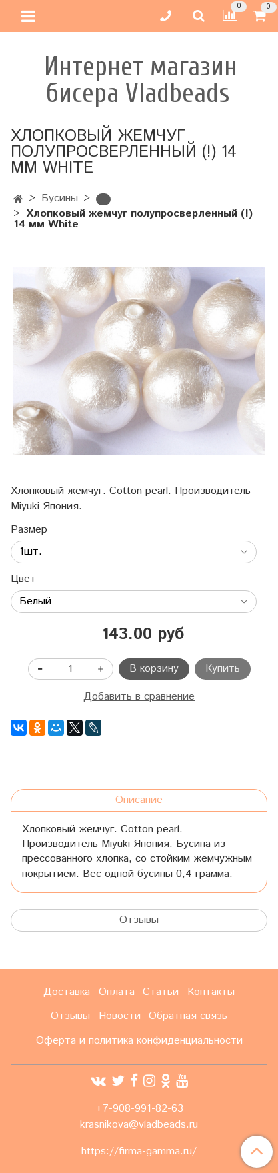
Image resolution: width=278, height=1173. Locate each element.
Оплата (117, 992)
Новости (120, 1016)
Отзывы (139, 920)
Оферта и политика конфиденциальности (139, 1040)
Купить (222, 668)
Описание (139, 800)
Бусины (59, 198)
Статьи (161, 992)
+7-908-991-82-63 (139, 1108)
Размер (29, 530)
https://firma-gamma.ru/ (139, 1151)
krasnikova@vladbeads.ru (139, 1124)
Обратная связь (188, 1016)
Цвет (23, 579)
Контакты (211, 992)
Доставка (66, 992)
